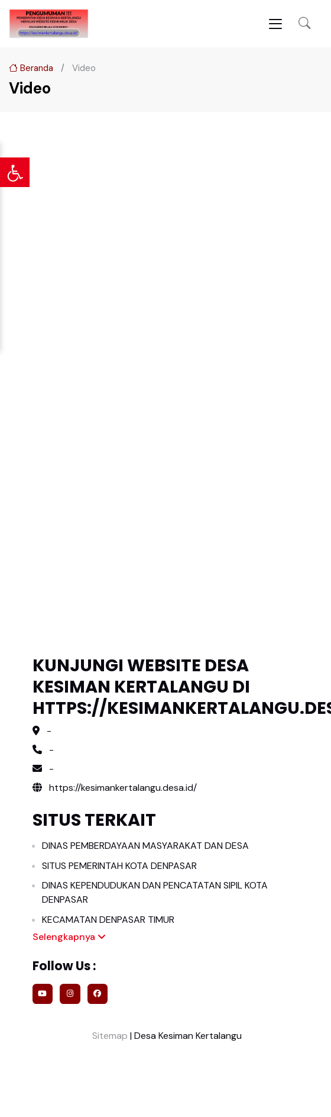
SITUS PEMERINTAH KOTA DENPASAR (119, 866)
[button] (304, 24)
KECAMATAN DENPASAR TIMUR (108, 919)
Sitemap (109, 1035)
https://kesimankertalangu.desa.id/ (115, 787)
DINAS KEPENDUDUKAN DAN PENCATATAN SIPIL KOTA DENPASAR (155, 892)
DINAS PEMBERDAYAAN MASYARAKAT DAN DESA (145, 845)
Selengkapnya (69, 937)
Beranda (31, 68)
